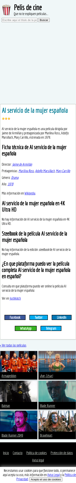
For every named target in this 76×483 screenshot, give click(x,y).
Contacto (17, 453)
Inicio (6, 453)
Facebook (15, 317)
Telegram (51, 328)
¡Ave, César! (46, 376)
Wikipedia (30, 193)
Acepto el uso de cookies (46, 479)
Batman (6, 406)
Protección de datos (62, 453)
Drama (14, 177)
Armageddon (9, 376)
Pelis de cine (28, 7)
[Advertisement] (38, 64)
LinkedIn (61, 317)
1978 (10, 184)
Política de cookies (36, 453)
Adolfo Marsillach (45, 171)
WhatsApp (25, 328)
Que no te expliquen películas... (31, 14)
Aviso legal (38, 460)
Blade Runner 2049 (12, 435)
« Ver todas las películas (13, 345)
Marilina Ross (26, 171)
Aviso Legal (53, 475)
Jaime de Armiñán (22, 164)
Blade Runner (47, 406)
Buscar (44, 20)
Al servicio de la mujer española (35, 110)
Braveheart (46, 435)
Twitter (39, 317)
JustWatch (15, 298)
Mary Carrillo (63, 171)
